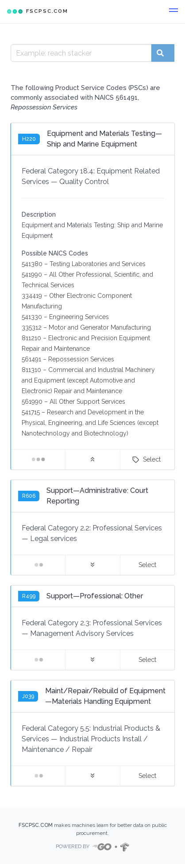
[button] (173, 11)
